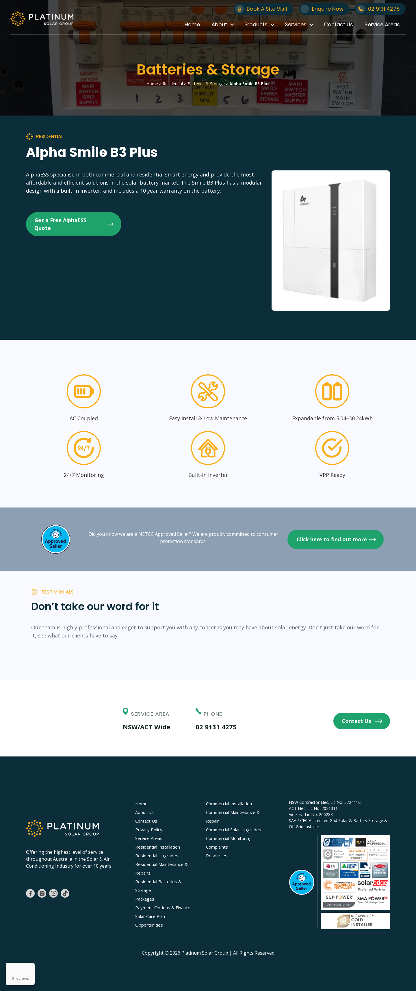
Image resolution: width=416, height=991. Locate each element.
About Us (144, 812)
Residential (172, 83)
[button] (222, 24)
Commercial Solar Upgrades (233, 829)
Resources (216, 855)
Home (192, 24)
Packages (144, 899)
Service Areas (382, 24)
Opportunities (149, 925)
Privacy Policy (148, 829)
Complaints (217, 847)
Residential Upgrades (156, 855)
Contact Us (338, 24)
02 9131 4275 (216, 726)
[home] (41, 18)
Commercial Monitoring (229, 838)
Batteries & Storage (206, 83)
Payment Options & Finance (162, 907)
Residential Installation (157, 847)
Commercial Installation (229, 803)
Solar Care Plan (150, 916)
